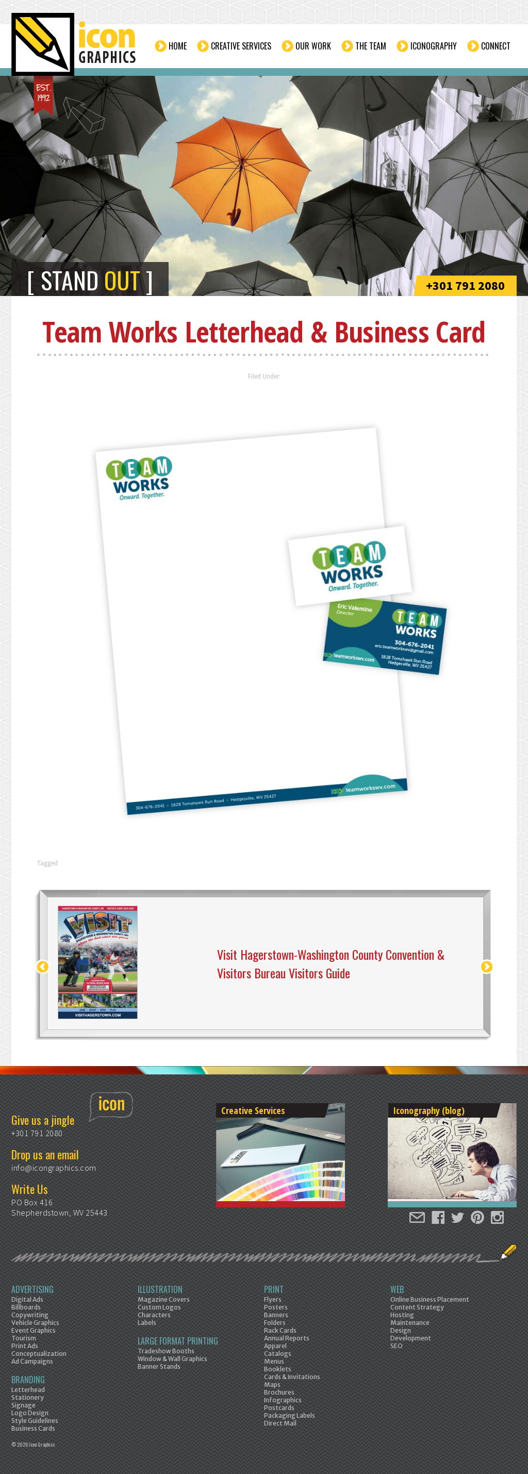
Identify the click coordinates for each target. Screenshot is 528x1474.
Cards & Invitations (292, 1377)
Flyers (273, 1299)
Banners (276, 1315)
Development (410, 1338)
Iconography (433, 46)
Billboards (26, 1307)
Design (400, 1330)
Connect (495, 46)
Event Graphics (33, 1330)
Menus (274, 1361)
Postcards (279, 1408)
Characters (154, 1315)
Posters (276, 1307)
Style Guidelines (34, 1420)
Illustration (160, 1289)
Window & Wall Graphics (172, 1359)
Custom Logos (159, 1307)
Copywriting (29, 1315)
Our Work (313, 46)
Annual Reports (286, 1338)
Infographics (283, 1400)
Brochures (279, 1392)
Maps (272, 1384)
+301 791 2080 (465, 285)
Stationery (27, 1397)
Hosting (402, 1315)
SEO (396, 1346)
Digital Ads (27, 1299)
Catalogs (277, 1353)
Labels (147, 1322)
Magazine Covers (164, 1299)
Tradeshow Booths (166, 1351)
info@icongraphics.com (53, 1167)
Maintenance (410, 1322)
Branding (28, 1379)
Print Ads (24, 1346)
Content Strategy (417, 1307)
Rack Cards (280, 1330)
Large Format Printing (178, 1341)
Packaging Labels (289, 1415)
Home (178, 46)
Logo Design (29, 1413)
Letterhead (28, 1390)
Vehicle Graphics (35, 1322)
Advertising (32, 1289)
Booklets (277, 1369)
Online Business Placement (429, 1299)
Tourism (23, 1338)
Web (397, 1289)
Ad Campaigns (32, 1361)
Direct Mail (280, 1423)
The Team (370, 46)
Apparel (275, 1346)
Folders (275, 1322)
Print (274, 1289)
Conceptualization (39, 1353)
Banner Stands (159, 1366)
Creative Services (241, 46)
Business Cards (33, 1428)
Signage (23, 1405)
